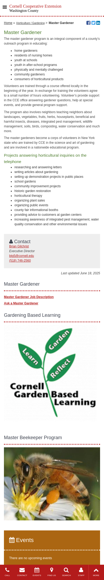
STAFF (81, 572)
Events (21, 540)
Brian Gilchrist (19, 246)
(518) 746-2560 (20, 260)
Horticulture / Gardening (30, 23)
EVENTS (37, 572)
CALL (7, 572)
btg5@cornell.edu (21, 256)
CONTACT (22, 572)
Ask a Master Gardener (21, 303)
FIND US (52, 572)
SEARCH (66, 572)
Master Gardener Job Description (29, 297)
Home (8, 23)
